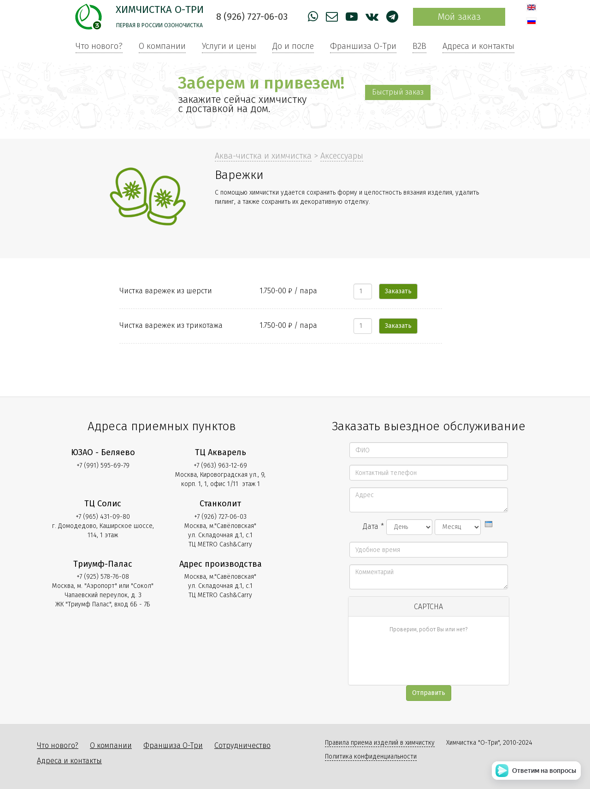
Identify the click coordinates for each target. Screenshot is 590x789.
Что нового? (99, 46)
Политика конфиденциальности (371, 756)
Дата (373, 526)
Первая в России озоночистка (159, 25)
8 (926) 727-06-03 (252, 16)
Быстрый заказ (398, 92)
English (531, 7)
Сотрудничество (242, 745)
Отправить (428, 693)
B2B (419, 46)
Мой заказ (459, 16)
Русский (531, 21)
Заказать (398, 291)
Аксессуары (341, 156)
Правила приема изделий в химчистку (380, 743)
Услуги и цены (229, 46)
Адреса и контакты (478, 46)
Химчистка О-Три (160, 9)
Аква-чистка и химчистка (263, 156)
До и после (293, 46)
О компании (162, 46)
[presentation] (488, 524)
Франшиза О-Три (363, 46)
